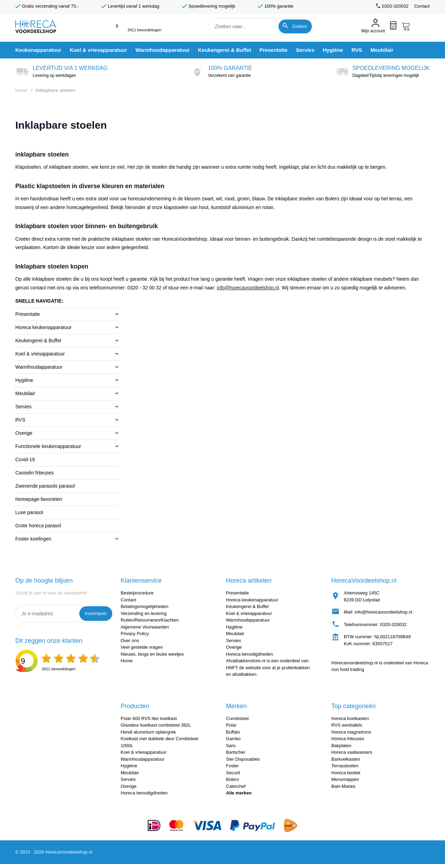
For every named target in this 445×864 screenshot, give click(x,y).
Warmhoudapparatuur (39, 367)
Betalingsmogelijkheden (144, 606)
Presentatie (27, 314)
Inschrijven (95, 613)
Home (21, 90)
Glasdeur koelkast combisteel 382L (156, 725)
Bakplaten (341, 745)
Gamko (233, 738)
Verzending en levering (144, 613)
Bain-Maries (343, 786)
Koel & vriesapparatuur (40, 354)
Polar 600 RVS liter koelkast (149, 718)
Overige (23, 433)
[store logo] (41, 26)
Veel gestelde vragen (142, 647)
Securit (233, 772)
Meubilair (25, 393)
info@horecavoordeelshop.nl (248, 287)
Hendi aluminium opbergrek (148, 732)
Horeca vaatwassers (351, 752)
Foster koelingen (33, 539)
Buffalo (233, 732)
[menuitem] (38, 50)
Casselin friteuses (34, 472)
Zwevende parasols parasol (45, 486)
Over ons (130, 640)
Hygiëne (24, 380)
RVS (20, 420)
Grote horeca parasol (38, 525)
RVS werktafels (346, 725)
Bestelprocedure (137, 592)
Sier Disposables (243, 759)
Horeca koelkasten (350, 718)
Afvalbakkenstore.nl (245, 660)
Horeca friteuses (347, 738)
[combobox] (261, 26)
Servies (23, 406)
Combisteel (237, 718)
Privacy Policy (135, 633)
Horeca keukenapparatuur (43, 327)
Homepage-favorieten (38, 499)
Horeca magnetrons (351, 732)
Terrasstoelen (344, 765)
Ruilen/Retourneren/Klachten (150, 620)
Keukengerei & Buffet (38, 340)
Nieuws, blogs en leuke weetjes (152, 654)
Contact (422, 6)
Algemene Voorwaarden (145, 627)
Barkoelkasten (345, 759)
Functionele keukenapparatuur (48, 446)
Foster (232, 765)
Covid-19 (25, 459)
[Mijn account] (373, 26)
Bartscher (235, 752)
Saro (230, 745)
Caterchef (235, 786)
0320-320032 (393, 624)
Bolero (232, 779)
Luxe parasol (29, 512)
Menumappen (345, 779)
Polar (231, 725)
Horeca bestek (346, 772)
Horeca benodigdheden (249, 654)
